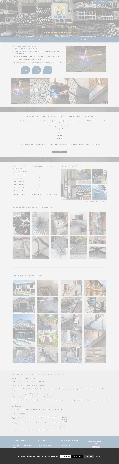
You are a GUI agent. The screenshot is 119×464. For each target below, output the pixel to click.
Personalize (89, 456)
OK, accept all (66, 456)
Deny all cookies (77, 456)
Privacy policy (98, 456)
